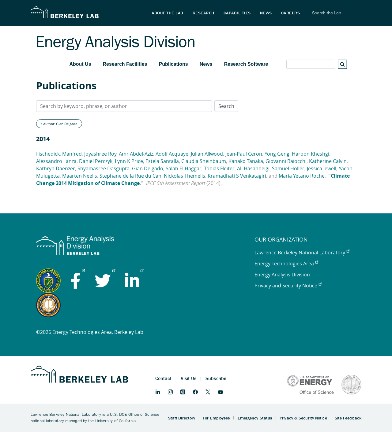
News (206, 64)
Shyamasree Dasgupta (103, 168)
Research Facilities (125, 64)
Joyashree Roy (100, 153)
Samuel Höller (288, 168)
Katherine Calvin (328, 161)
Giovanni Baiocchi (286, 161)
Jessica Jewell (321, 168)
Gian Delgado (147, 168)
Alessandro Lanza (56, 161)
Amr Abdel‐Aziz (136, 153)
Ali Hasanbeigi (253, 168)
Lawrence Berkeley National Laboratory (301, 252)
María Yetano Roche (302, 175)
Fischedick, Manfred (59, 153)
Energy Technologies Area (286, 263)
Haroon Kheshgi (310, 153)
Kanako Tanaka (245, 161)
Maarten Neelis (79, 175)
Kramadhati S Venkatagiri (237, 175)
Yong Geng (277, 153)
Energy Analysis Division (282, 274)
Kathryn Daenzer (55, 168)
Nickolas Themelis (184, 175)
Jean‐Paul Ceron (243, 153)
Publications (173, 64)
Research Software (246, 64)
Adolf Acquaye (172, 153)
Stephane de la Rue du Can (130, 175)
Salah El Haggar (184, 168)
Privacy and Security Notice (288, 285)
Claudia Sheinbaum (203, 161)
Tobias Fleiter (219, 168)
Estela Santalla (162, 161)
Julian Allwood (207, 153)
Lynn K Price (129, 161)
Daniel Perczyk (95, 161)
